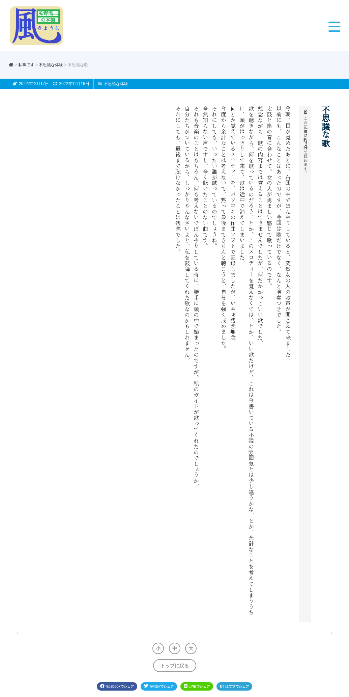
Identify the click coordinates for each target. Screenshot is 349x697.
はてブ (234, 686)
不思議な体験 (51, 64)
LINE (197, 686)
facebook (117, 686)
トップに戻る (175, 665)
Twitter (159, 686)
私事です (26, 64)
